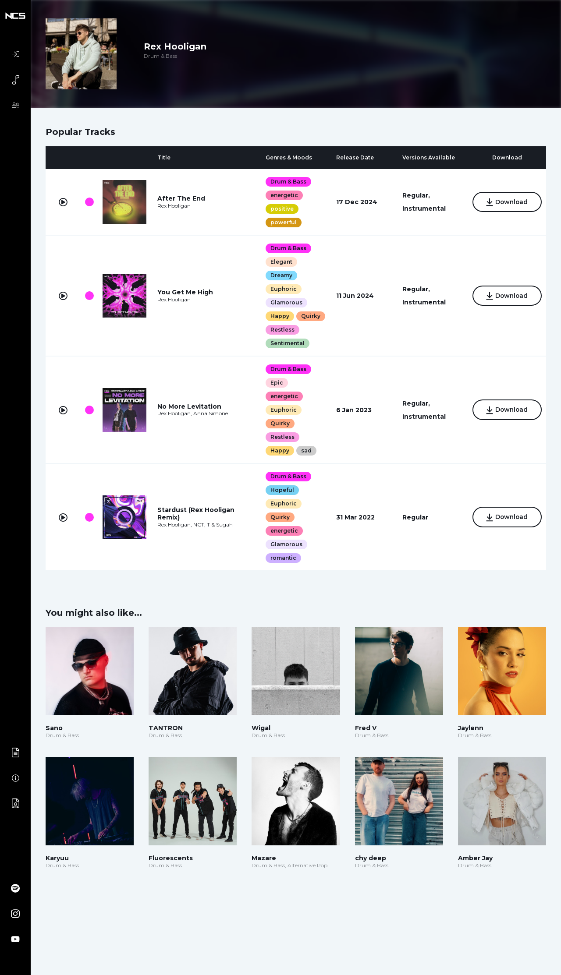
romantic (282, 571)
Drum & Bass (287, 181)
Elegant (280, 261)
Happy (278, 316)
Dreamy (280, 275)
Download (505, 202)
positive (280, 208)
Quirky (278, 329)
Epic (275, 396)
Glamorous (285, 302)
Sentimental (286, 356)
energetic (282, 195)
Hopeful (280, 503)
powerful (282, 222)
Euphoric (282, 289)
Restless (281, 343)
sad (304, 464)
